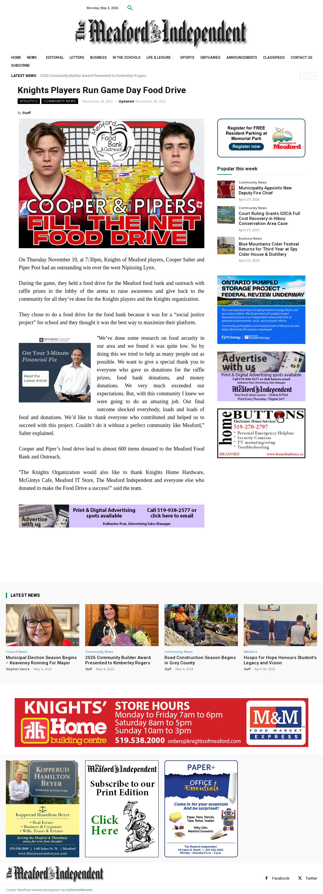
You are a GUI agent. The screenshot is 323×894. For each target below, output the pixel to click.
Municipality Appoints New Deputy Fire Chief (268, 190)
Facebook (281, 878)
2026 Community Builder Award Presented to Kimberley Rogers (94, 75)
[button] (130, 8)
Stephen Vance (18, 669)
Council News (16, 651)
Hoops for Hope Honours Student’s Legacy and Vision (280, 660)
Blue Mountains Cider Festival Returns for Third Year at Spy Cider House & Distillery (271, 246)
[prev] (304, 75)
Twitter (311, 878)
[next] (313, 75)
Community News (59, 101)
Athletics (29, 101)
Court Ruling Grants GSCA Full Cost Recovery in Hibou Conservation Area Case (271, 217)
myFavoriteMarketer (79, 890)
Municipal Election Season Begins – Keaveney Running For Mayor (41, 660)
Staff (26, 112)
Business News (250, 235)
